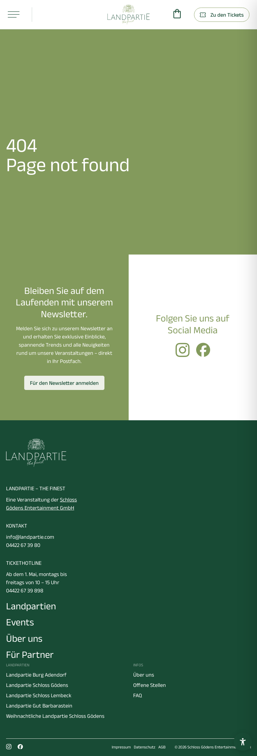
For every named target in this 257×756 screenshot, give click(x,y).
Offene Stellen (149, 685)
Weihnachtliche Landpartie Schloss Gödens (55, 716)
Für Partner (30, 654)
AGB (162, 747)
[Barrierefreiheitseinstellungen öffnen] (243, 742)
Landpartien (31, 606)
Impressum (121, 747)
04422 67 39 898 (24, 591)
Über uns (24, 638)
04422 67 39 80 (23, 545)
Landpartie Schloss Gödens (37, 685)
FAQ (137, 695)
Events (20, 622)
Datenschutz (144, 747)
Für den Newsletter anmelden (64, 383)
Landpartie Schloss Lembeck (38, 695)
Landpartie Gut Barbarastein (39, 706)
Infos (138, 665)
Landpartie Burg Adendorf (36, 675)
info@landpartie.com (30, 537)
